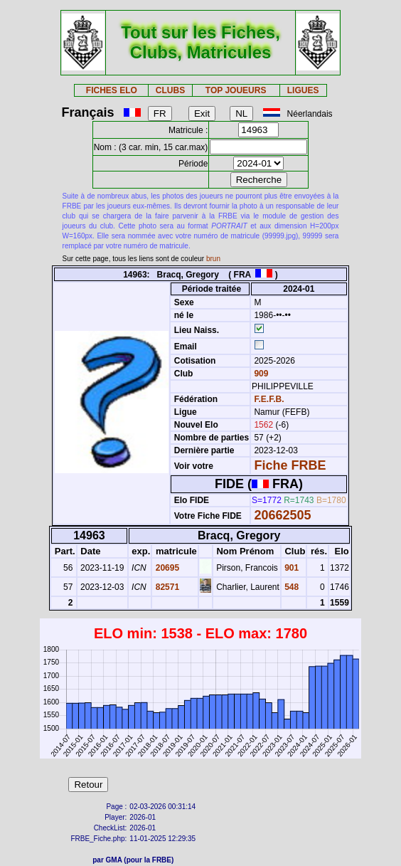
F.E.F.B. (269, 399)
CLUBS (170, 90)
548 (290, 587)
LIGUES (303, 90)
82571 (166, 587)
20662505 (282, 515)
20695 (166, 568)
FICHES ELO (111, 90)
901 (290, 568)
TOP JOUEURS (236, 90)
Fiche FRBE (290, 465)
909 (260, 374)
